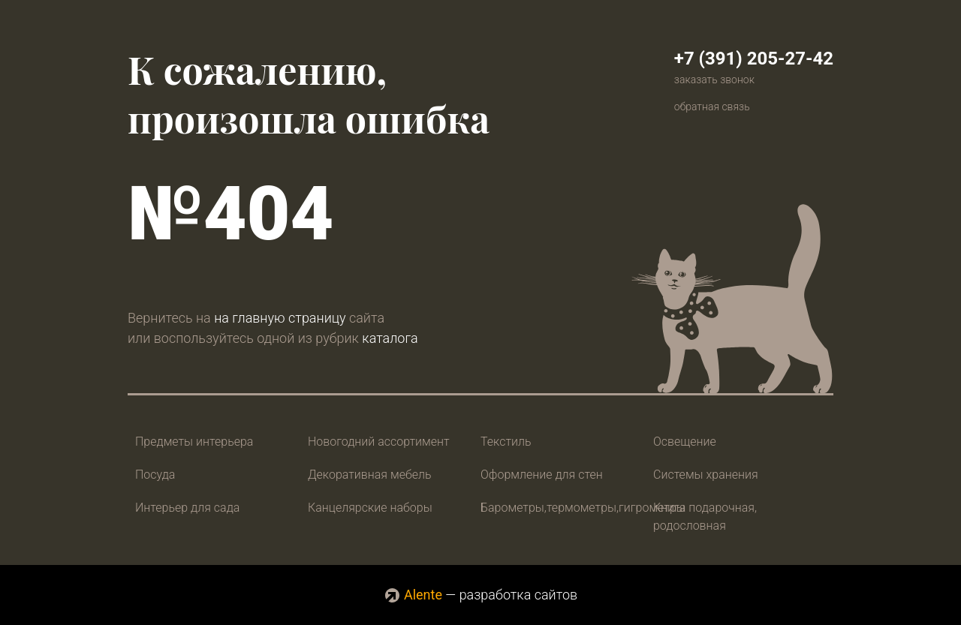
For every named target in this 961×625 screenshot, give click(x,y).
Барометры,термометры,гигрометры (582, 507)
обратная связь (712, 107)
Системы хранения (705, 474)
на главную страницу (279, 318)
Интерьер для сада (187, 507)
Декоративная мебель (370, 474)
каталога (389, 338)
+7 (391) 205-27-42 (753, 58)
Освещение (684, 441)
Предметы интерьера (194, 441)
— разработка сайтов (480, 594)
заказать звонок (714, 80)
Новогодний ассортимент (379, 441)
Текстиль (506, 441)
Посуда (155, 474)
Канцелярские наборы (370, 507)
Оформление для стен (541, 474)
